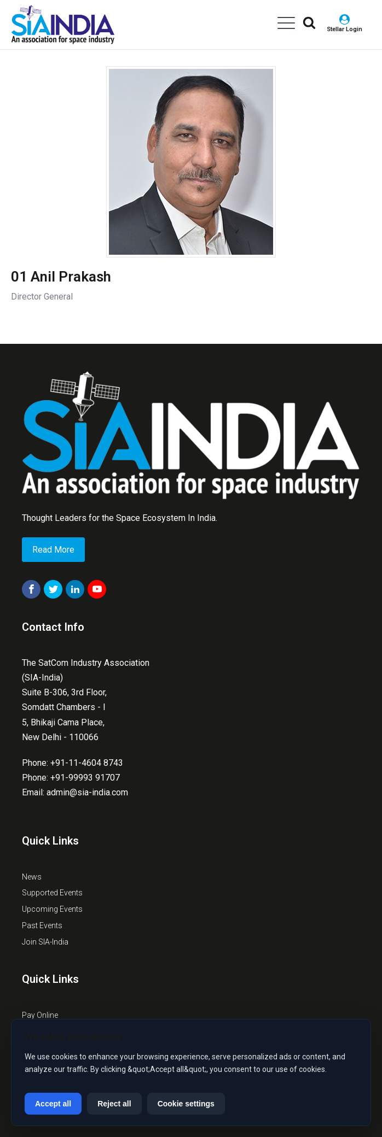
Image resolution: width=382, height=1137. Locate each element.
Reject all (114, 1103)
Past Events (42, 925)
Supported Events (52, 892)
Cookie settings (186, 1103)
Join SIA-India (45, 941)
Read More (53, 549)
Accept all (53, 1103)
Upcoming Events (52, 909)
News (32, 876)
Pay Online (40, 1015)
